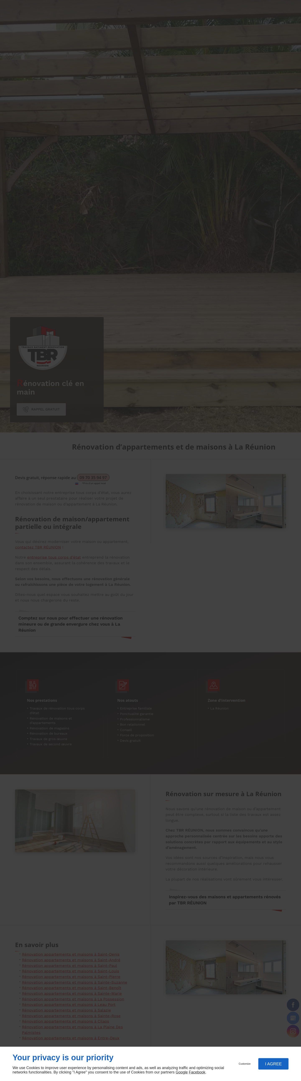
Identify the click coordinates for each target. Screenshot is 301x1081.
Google (182, 1072)
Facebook (197, 1072)
